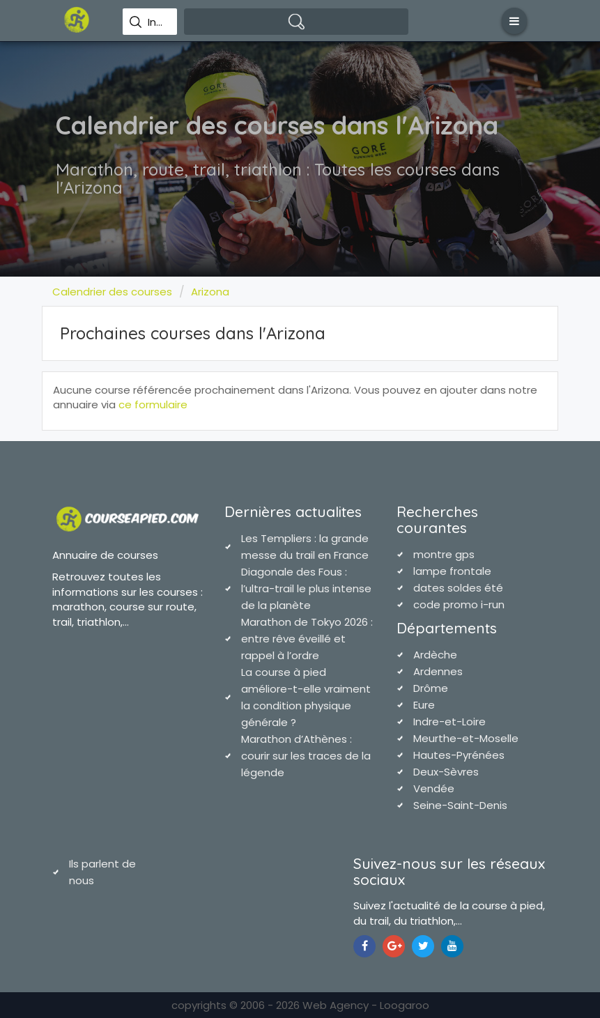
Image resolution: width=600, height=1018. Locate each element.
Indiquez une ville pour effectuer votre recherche (157, 22)
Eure (424, 704)
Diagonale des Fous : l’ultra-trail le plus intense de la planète (306, 588)
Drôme (430, 688)
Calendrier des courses (112, 291)
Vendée (433, 788)
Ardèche (435, 654)
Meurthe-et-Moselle (465, 738)
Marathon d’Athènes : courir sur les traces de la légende (306, 756)
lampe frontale (452, 571)
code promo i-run (459, 604)
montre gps (444, 554)
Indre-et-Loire (449, 721)
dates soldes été (458, 587)
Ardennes (438, 671)
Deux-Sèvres (446, 771)
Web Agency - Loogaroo (365, 1005)
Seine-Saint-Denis (460, 805)
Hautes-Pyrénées (459, 755)
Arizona (210, 291)
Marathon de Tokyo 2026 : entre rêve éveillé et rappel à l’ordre (307, 639)
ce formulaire (152, 404)
